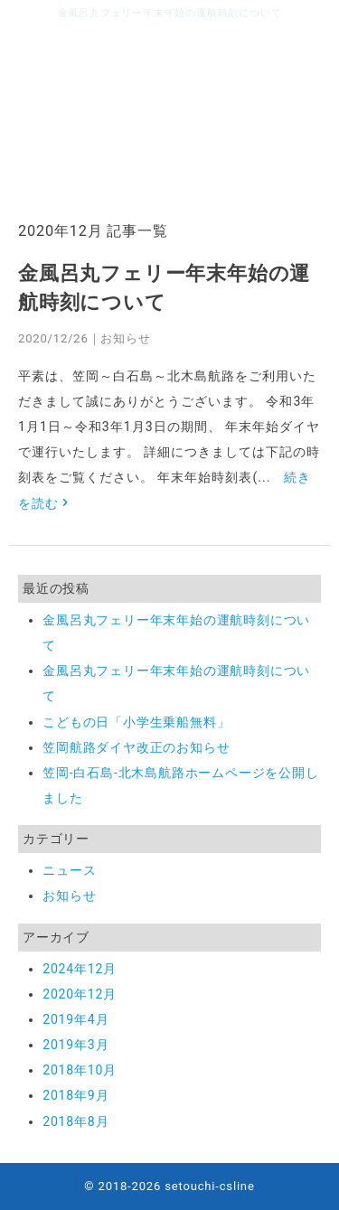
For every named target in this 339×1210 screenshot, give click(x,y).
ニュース (69, 870)
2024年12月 (79, 968)
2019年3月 (75, 1044)
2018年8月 (75, 1121)
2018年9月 (75, 1095)
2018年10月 (79, 1070)
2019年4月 (75, 1019)
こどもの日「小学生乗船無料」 (136, 722)
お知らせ (125, 338)
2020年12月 (79, 994)
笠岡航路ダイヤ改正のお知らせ (136, 747)
